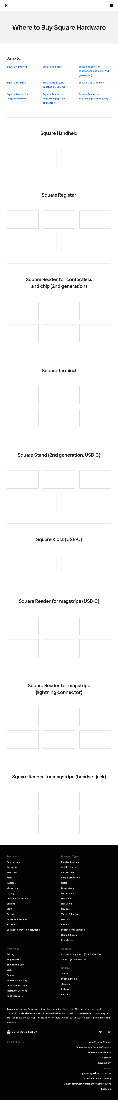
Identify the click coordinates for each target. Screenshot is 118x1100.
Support (11, 975)
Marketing (12, 888)
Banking (11, 904)
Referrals (66, 989)
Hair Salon (66, 898)
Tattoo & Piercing (70, 914)
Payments (12, 867)
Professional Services (73, 930)
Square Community (17, 980)
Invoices (11, 883)
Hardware (12, 924)
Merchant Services (17, 991)
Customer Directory (17, 898)
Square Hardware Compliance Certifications (87, 1084)
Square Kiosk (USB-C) (91, 82)
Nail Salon (66, 904)
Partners (66, 994)
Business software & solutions (23, 930)
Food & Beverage (70, 862)
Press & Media (69, 979)
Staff (9, 909)
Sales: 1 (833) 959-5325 (73, 959)
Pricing (10, 954)
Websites (12, 872)
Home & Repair (69, 935)
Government (104, 1063)
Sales (10, 970)
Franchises (67, 940)
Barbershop (67, 893)
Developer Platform (17, 985)
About (64, 973)
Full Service (67, 872)
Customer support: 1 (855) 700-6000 (81, 954)
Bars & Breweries (70, 877)
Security (106, 1057)
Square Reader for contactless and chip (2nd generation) (94, 71)
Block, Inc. (105, 1089)
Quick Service (68, 867)
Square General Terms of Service (93, 1047)
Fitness (65, 924)
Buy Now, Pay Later (17, 919)
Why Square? (14, 959)
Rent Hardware (15, 996)
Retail (64, 883)
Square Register (52, 66)
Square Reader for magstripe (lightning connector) (54, 98)
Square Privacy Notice (99, 1052)
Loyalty (10, 893)
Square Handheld (17, 66)
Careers (65, 984)
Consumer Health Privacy (97, 1078)
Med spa (66, 919)
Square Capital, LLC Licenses (95, 1073)
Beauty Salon (68, 888)
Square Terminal (16, 82)
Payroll (10, 914)
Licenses (106, 1068)
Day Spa (65, 909)
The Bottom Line (16, 964)
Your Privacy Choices (100, 1042)
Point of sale (13, 862)
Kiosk (10, 877)
